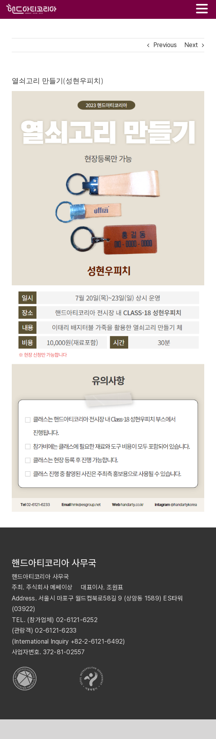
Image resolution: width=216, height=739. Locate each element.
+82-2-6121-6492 (97, 641)
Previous (165, 45)
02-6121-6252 (77, 620)
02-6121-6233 (55, 630)
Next (191, 45)
